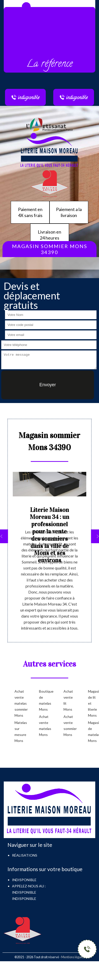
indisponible (24, 892)
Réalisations (24, 855)
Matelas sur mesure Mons (18, 731)
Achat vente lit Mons (68, 700)
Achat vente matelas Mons (43, 725)
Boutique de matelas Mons (43, 700)
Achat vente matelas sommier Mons (18, 703)
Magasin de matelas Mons (92, 731)
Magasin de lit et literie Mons (92, 703)
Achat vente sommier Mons (68, 725)
